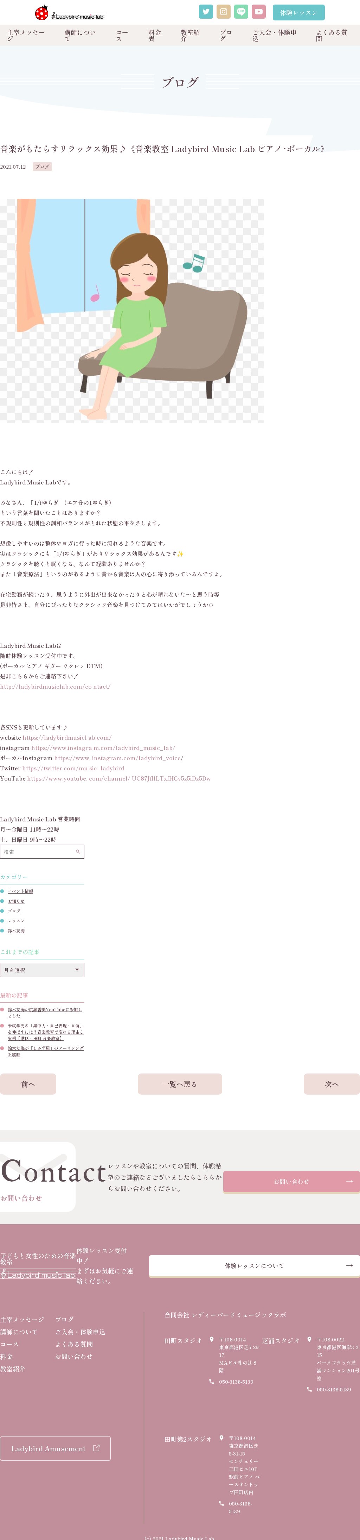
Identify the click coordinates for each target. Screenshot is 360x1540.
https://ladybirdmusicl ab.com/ (67, 737)
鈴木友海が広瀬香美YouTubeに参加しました (45, 1012)
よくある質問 (331, 35)
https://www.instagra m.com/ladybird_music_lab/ (103, 747)
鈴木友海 (16, 930)
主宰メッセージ (26, 35)
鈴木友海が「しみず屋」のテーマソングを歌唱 (46, 1051)
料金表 (154, 35)
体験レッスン (299, 12)
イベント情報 (20, 891)
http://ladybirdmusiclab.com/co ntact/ (55, 686)
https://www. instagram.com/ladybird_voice (117, 757)
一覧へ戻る (180, 1084)
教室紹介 (190, 35)
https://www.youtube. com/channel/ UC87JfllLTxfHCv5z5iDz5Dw (119, 778)
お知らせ (16, 901)
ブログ (226, 35)
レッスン (16, 921)
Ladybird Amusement (48, 1438)
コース (122, 35)
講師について (80, 35)
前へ (28, 1084)
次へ (332, 1084)
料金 (6, 1346)
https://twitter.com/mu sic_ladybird (73, 768)
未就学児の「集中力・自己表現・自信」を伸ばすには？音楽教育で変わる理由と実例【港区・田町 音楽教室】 (46, 1031)
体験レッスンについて (267, 1261)
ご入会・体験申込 (274, 35)
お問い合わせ (291, 1182)
